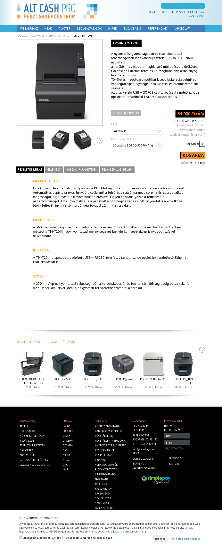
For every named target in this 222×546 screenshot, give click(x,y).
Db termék (196, 15)
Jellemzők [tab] (54, 169)
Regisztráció (158, 12)
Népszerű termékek (32, 436)
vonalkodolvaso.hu (145, 468)
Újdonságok (27, 431)
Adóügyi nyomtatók (107, 426)
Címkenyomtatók (106, 474)
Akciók (24, 426)
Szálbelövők (103, 498)
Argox (66, 455)
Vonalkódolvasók (106, 464)
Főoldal (22, 35)
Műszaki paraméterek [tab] (81, 169)
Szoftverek (102, 503)
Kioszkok (101, 460)
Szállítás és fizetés (32, 445)
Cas (65, 450)
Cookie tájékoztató (113, 531)
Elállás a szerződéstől (35, 464)
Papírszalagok (104, 508)
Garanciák (26, 450)
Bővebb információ (126, 113)
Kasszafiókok (103, 488)
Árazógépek (102, 493)
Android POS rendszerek (110, 445)
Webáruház (29, 28)
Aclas (66, 460)
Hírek (112, 28)
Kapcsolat (181, 28)
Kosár (200, 12)
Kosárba (193, 155)
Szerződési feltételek (34, 460)
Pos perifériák (103, 455)
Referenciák (157, 28)
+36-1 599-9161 (147, 444)
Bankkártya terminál (108, 431)
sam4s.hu (138, 463)
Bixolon (68, 440)
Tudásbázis (132, 28)
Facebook (175, 458)
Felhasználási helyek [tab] (117, 169)
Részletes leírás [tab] (30, 169)
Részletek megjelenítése (185, 539)
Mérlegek (101, 484)
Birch (66, 464)
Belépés (176, 12)
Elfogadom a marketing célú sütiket (87, 538)
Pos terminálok (105, 450)
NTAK (48, 28)
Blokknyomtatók (59, 35)
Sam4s (66, 426)
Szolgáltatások (89, 28)
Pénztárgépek (104, 436)
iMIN (65, 469)
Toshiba (68, 445)
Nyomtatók (102, 479)
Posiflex (68, 431)
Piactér (64, 28)
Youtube (174, 464)
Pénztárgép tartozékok (110, 440)
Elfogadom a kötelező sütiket (40, 538)
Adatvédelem (28, 455)
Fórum (188, 12)
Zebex (66, 436)
